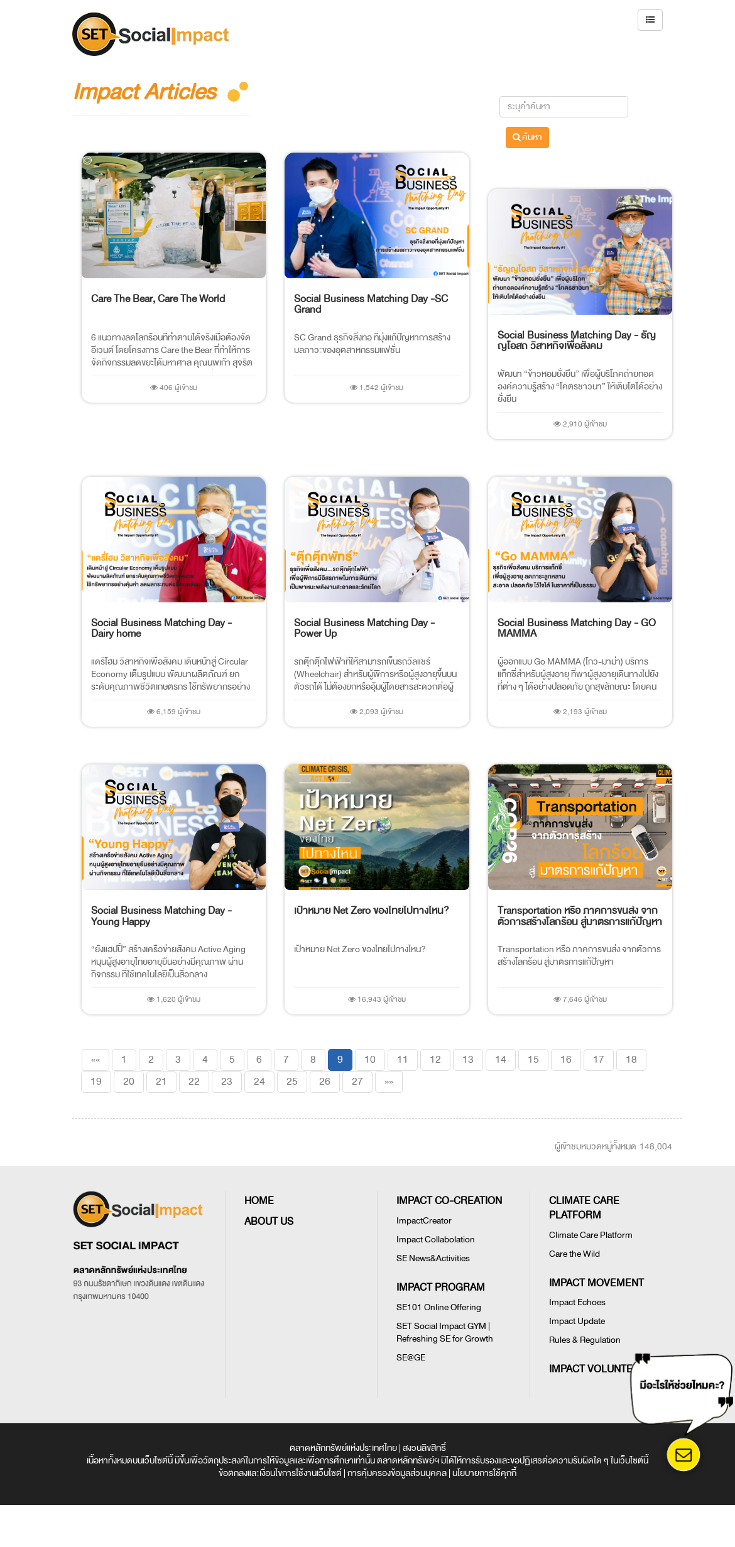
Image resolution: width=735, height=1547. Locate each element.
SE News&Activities (433, 1258)
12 (435, 1059)
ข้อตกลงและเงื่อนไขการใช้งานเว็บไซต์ (280, 1473)
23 (226, 1081)
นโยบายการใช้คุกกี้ (484, 1473)
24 (259, 1081)
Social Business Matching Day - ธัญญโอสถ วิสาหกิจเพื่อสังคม (577, 341)
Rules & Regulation (585, 1340)
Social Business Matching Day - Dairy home (161, 629)
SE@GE (410, 1357)
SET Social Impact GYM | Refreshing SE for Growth (444, 1332)
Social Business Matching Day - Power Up (364, 629)
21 (161, 1081)
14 (500, 1059)
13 (468, 1059)
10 (370, 1059)
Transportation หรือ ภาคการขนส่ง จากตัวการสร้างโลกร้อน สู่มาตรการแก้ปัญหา (580, 916)
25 (292, 1081)
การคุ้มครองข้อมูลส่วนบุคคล (397, 1473)
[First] (95, 1060)
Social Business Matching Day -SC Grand (371, 304)
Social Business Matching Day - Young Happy (161, 916)
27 (357, 1081)
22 (194, 1081)
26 (324, 1081)
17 (598, 1059)
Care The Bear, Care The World (158, 299)
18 (631, 1059)
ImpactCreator (424, 1220)
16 (566, 1059)
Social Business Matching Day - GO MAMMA (577, 629)
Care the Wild (574, 1254)
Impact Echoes (577, 1302)
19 (96, 1081)
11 (402, 1059)
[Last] (389, 1082)
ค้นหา (527, 137)
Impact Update (577, 1321)
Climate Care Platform (591, 1235)
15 (533, 1059)
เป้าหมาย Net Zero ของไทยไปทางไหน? (371, 911)
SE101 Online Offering (438, 1307)
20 (128, 1081)
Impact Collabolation (435, 1239)
